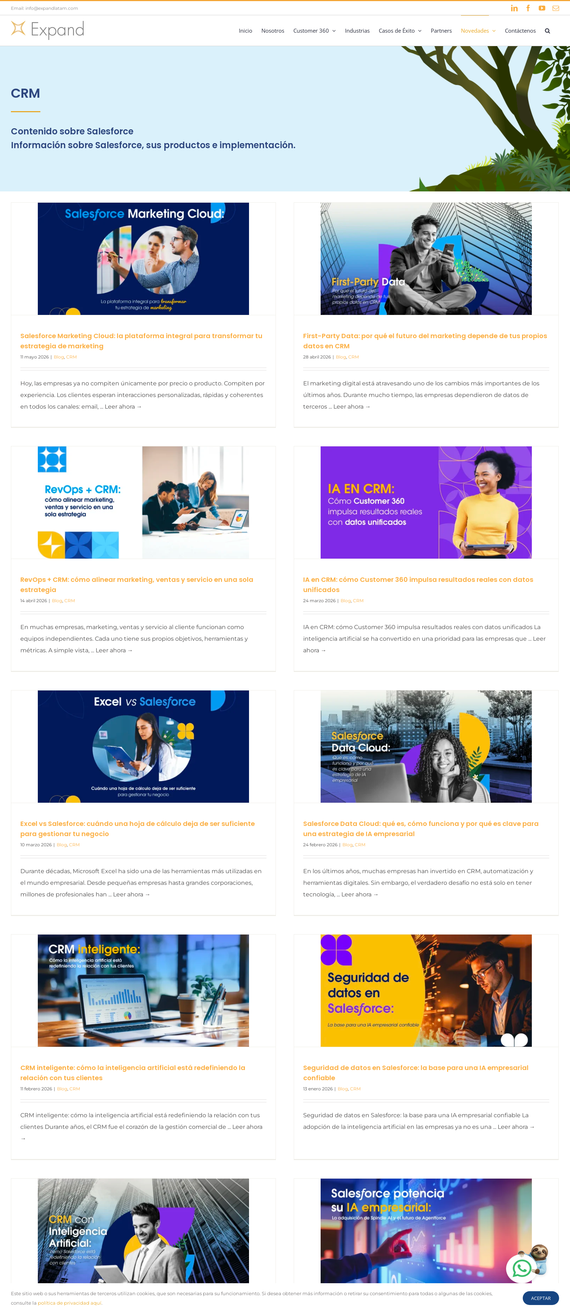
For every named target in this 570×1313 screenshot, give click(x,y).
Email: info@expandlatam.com (44, 8)
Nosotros (420, 1232)
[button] (547, 30)
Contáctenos (491, 1232)
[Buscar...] (416, 1264)
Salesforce (453, 1232)
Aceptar (541, 1298)
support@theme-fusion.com (71, 1276)
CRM (71, 357)
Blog (59, 357)
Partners (527, 1232)
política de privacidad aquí (69, 1303)
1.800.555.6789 (58, 1264)
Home (390, 1232)
